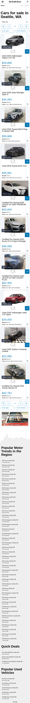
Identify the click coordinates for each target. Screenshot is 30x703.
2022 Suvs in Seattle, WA (8, 484)
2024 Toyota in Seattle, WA (9, 475)
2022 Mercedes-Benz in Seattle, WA (11, 616)
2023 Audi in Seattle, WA (8, 529)
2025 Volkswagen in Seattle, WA (10, 520)
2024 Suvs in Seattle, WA (8, 466)
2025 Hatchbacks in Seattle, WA (10, 584)
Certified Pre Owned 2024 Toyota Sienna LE (13, 387)
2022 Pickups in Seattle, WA (9, 603)
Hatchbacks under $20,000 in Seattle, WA (12, 662)
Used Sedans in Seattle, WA (9, 684)
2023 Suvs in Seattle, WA (8, 470)
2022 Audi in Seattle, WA (8, 589)
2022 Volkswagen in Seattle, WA (10, 593)
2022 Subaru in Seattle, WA (9, 621)
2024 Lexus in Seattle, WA (8, 552)
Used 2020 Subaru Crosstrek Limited (14, 350)
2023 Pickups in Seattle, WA (9, 598)
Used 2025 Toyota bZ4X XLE (14, 166)
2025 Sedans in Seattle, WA (9, 516)
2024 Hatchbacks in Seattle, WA (10, 525)
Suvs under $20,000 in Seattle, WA (10, 653)
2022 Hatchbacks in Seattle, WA (10, 612)
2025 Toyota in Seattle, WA (9, 479)
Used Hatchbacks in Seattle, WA (10, 688)
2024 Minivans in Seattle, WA (9, 607)
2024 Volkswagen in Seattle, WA (10, 543)
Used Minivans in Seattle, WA (9, 697)
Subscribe (27, 5)
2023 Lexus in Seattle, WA (8, 502)
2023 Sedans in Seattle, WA (9, 488)
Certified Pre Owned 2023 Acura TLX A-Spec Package (14, 240)
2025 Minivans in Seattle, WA (9, 625)
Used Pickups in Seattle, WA (9, 693)
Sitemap (15, 701)
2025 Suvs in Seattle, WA (8, 461)
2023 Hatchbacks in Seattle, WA (10, 571)
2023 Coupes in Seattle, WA (9, 634)
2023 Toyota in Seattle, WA (9, 498)
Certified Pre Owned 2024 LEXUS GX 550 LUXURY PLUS (13, 278)
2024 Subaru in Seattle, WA (9, 566)
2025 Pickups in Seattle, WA (9, 630)
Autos (3, 5)
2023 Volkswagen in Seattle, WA (10, 534)
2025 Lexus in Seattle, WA (8, 511)
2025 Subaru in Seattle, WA (9, 557)
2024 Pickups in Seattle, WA (9, 580)
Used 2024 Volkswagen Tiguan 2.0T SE (12, 57)
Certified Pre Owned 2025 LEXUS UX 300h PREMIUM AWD (14, 204)
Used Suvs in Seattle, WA (8, 679)
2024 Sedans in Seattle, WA (9, 493)
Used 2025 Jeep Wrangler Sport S (13, 93)
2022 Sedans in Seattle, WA (9, 575)
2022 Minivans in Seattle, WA (9, 639)
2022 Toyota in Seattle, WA (9, 561)
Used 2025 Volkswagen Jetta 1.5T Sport (14, 313)
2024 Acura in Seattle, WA (8, 539)
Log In (21, 5)
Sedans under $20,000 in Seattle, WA (11, 657)
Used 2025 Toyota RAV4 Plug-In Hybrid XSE (15, 130)
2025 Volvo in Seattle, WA (8, 548)
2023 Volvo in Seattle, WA (8, 507)
